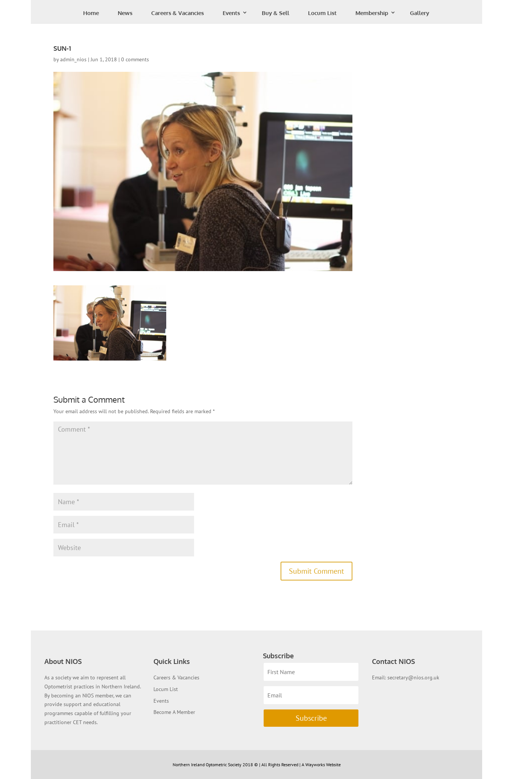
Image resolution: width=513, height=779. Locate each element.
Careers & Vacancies (177, 13)
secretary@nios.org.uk (413, 677)
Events (231, 13)
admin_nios (73, 59)
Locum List (322, 13)
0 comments (135, 59)
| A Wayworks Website (320, 764)
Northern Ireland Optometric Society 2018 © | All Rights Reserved (236, 764)
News (125, 13)
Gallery (419, 13)
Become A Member (174, 712)
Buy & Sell (275, 13)
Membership (371, 13)
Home (91, 13)
